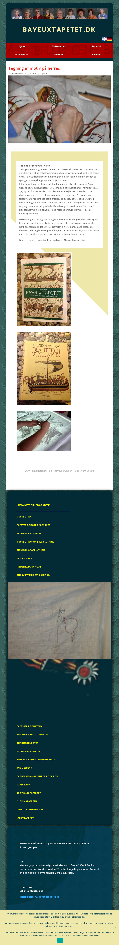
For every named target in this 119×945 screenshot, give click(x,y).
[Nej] (115, 927)
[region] (59, 651)
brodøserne (17, 73)
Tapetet (44, 73)
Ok (60, 940)
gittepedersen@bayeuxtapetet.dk (39, 896)
